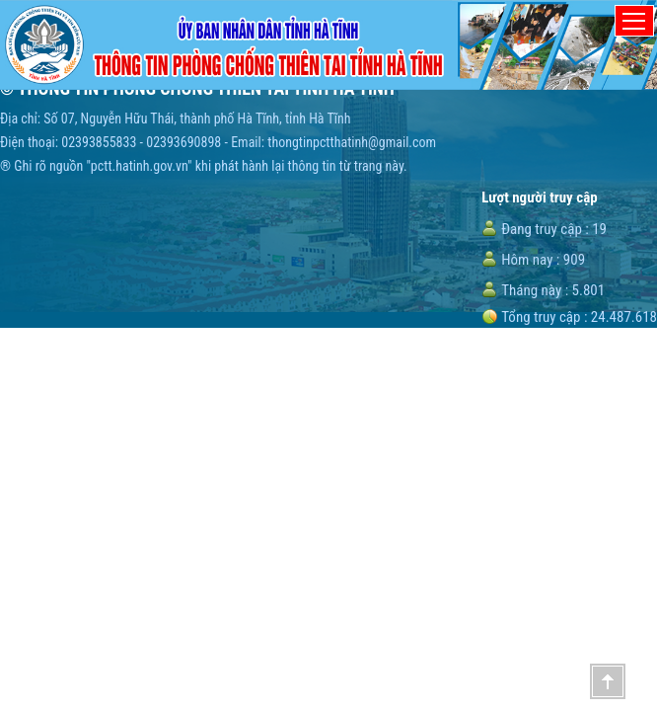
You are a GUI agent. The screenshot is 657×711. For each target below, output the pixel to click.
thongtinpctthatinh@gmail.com (351, 142)
